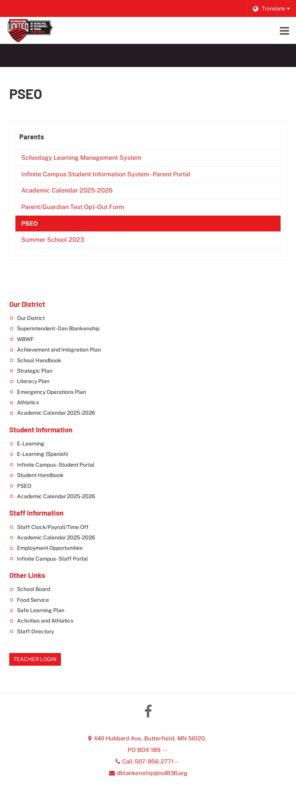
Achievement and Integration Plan (59, 350)
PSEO (29, 223)
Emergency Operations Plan (51, 392)
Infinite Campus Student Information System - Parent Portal (117, 176)
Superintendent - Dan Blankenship (58, 328)
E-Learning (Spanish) (42, 454)
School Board (33, 589)
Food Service (33, 600)
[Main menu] (284, 30)
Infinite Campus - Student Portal (55, 465)
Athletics (28, 402)
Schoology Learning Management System (93, 159)
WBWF (25, 339)
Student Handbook (40, 475)
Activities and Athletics (45, 621)
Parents (31, 136)
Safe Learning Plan (40, 610)
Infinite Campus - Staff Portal (52, 559)
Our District (31, 318)
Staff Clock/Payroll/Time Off (53, 527)
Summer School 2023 (64, 241)
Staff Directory (35, 631)
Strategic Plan (34, 371)
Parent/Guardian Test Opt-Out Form (84, 208)
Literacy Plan (33, 381)
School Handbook (39, 360)
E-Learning (30, 443)
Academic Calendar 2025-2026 (78, 192)
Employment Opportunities (49, 548)
